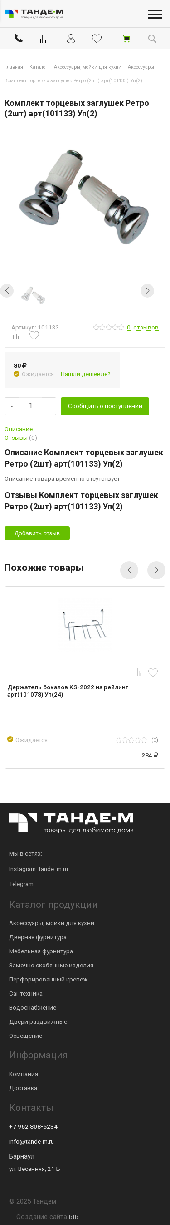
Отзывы (21, 437)
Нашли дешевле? (86, 374)
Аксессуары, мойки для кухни (51, 922)
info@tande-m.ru (31, 1141)
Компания (23, 1073)
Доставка (23, 1087)
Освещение (25, 1035)
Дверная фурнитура (38, 937)
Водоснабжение (32, 1007)
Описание (19, 429)
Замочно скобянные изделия (51, 965)
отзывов (143, 327)
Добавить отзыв (37, 533)
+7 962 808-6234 (33, 1126)
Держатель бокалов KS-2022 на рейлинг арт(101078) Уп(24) (67, 690)
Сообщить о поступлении (105, 405)
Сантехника (26, 993)
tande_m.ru (53, 868)
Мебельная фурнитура (41, 951)
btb (73, 1216)
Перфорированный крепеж (48, 979)
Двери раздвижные (38, 1021)
